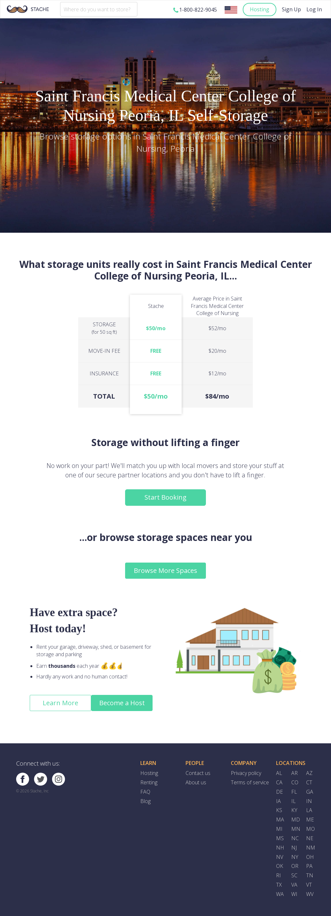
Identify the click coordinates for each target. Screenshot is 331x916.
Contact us (198, 773)
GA (309, 791)
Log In (314, 9)
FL (294, 791)
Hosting (259, 9)
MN (295, 828)
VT (309, 884)
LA (309, 810)
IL (293, 801)
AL (279, 773)
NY (294, 856)
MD (295, 819)
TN (309, 875)
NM (310, 847)
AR (294, 773)
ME (310, 819)
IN (309, 801)
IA (278, 801)
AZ (309, 773)
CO (294, 782)
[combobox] (98, 9)
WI (294, 894)
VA (294, 884)
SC (294, 875)
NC (295, 838)
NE (309, 838)
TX (279, 884)
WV (310, 894)
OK (279, 866)
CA (279, 782)
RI (278, 875)
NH (280, 847)
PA (309, 866)
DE (279, 791)
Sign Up (291, 9)
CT (309, 782)
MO (310, 828)
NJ (294, 847)
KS (279, 810)
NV (279, 856)
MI (279, 828)
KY (294, 810)
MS (280, 838)
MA (280, 819)
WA (280, 894)
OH (310, 856)
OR (294, 866)
